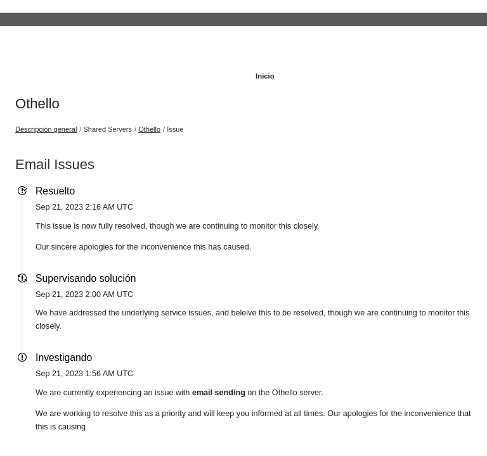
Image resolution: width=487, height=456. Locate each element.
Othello (37, 103)
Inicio (265, 76)
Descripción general (46, 129)
